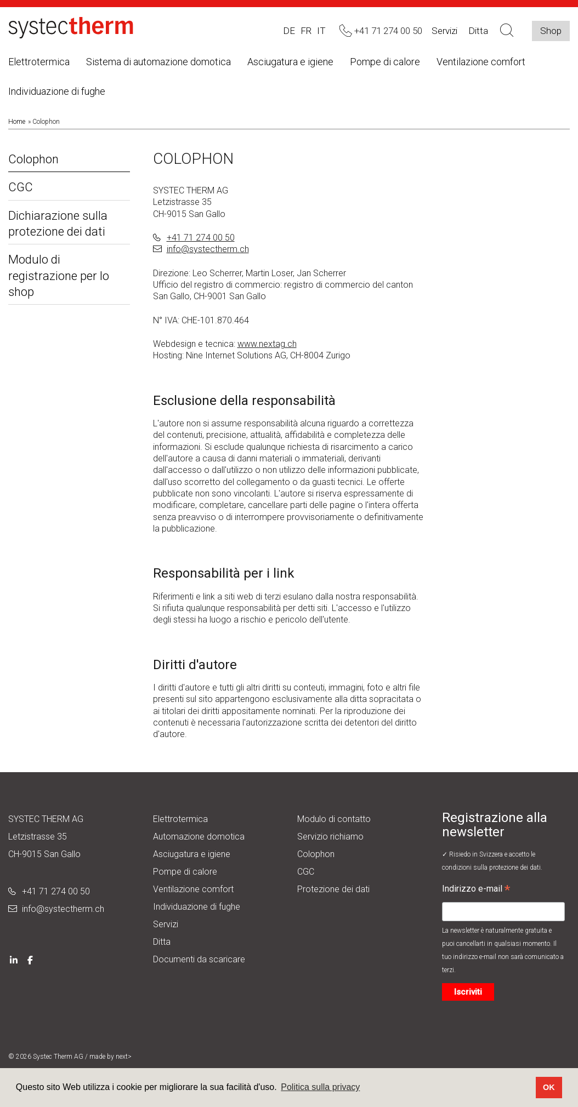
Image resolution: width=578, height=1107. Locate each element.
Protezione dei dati (333, 889)
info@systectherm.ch (208, 249)
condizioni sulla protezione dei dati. (492, 867)
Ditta (162, 942)
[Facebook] (30, 959)
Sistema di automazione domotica (158, 61)
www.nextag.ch (267, 344)
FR (306, 30)
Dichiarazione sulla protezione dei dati (57, 223)
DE (289, 30)
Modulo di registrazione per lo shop (58, 276)
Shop (551, 30)
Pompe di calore (385, 61)
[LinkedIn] (13, 959)
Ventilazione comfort (481, 61)
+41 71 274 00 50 (201, 237)
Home (16, 121)
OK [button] (549, 1087)
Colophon (33, 159)
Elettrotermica (39, 61)
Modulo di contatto (334, 819)
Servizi (444, 30)
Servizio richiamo (330, 836)
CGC (20, 187)
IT (321, 30)
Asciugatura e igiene (290, 61)
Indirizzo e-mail (476, 890)
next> (124, 1056)
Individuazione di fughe (56, 91)
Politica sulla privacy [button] (320, 1087)
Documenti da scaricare (199, 959)
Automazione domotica (199, 836)
